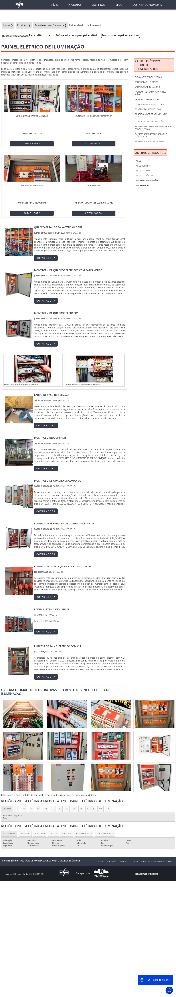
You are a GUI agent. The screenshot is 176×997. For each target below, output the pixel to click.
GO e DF (90, 740)
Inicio (101, 792)
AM (100, 740)
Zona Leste (66, 765)
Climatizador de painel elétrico (150, 104)
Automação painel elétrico (148, 77)
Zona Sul (53, 765)
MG (24, 740)
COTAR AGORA (16, 143)
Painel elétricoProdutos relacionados (147, 65)
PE (67, 740)
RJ (17, 740)
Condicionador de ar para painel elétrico (151, 115)
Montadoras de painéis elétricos (120, 35)
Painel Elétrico (142, 170)
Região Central (9, 765)
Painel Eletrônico (143, 175)
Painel (138, 161)
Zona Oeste (40, 765)
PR (45, 740)
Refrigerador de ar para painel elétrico (77, 35)
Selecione (7, 740)
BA (74, 740)
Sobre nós (112, 792)
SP (38, 740)
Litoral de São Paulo (105, 765)
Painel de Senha (142, 166)
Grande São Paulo (84, 765)
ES (31, 740)
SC (53, 740)
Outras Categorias (150, 153)
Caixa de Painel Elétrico (146, 82)
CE (81, 740)
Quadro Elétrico (143, 185)
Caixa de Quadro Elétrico (147, 87)
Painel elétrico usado (41, 35)
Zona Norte (25, 765)
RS (60, 740)
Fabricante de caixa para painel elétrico (150, 93)
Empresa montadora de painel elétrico (150, 142)
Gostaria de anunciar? (160, 792)
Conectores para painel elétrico (151, 121)
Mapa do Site (139, 792)
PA (108, 740)
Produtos (125, 792)
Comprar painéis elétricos (148, 109)
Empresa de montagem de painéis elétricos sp (151, 135)
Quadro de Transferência (147, 180)
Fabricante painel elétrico (148, 99)
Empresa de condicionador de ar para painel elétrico (153, 127)
